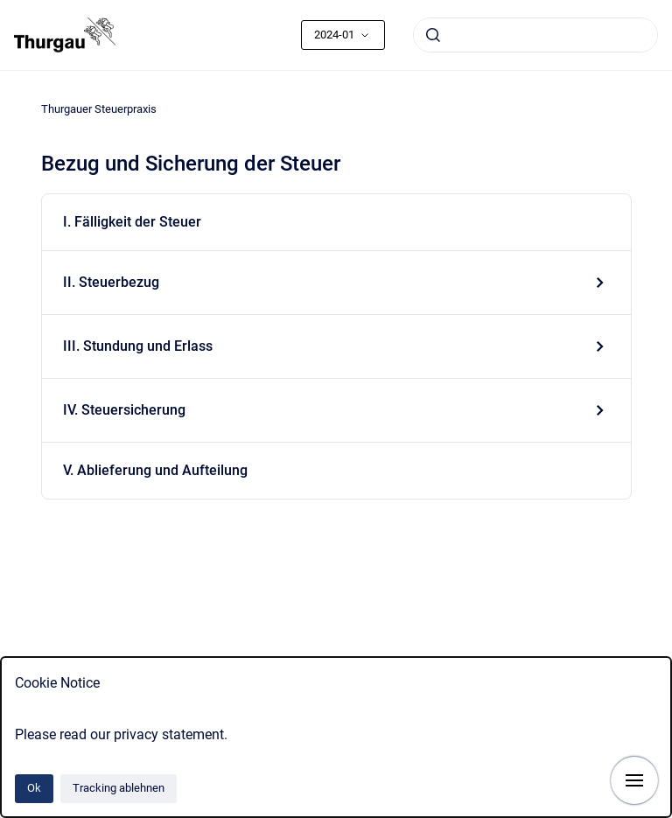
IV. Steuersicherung (124, 410)
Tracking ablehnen (118, 787)
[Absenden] (433, 35)
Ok (34, 787)
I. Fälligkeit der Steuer (132, 221)
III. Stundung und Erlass (138, 346)
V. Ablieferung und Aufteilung (155, 470)
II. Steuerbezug (111, 282)
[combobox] (535, 35)
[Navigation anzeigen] (634, 780)
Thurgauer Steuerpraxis (99, 108)
